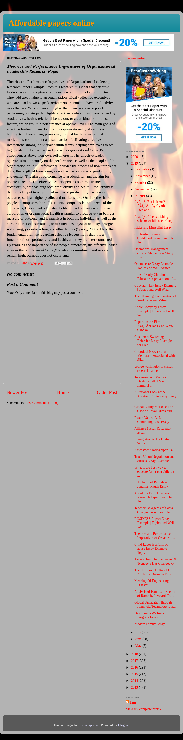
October (141, 183)
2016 (135, 667)
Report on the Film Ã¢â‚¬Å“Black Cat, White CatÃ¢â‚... (154, 326)
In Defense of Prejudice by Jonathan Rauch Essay (152, 484)
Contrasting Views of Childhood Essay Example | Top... (154, 238)
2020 (135, 157)
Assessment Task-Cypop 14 (153, 450)
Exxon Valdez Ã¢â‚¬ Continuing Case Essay (151, 420)
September (143, 189)
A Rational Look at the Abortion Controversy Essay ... (155, 396)
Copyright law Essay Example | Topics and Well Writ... (155, 288)
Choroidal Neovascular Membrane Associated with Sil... (154, 356)
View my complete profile (144, 709)
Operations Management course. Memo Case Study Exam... (153, 253)
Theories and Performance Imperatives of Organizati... (154, 536)
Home (63, 392)
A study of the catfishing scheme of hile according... (154, 219)
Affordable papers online (51, 23)
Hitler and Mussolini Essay (153, 227)
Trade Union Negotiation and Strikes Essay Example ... (154, 459)
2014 (135, 681)
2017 (135, 661)
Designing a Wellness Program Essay (149, 615)
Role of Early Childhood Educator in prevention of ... (155, 277)
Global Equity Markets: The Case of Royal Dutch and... (154, 409)
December (142, 169)
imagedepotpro (89, 725)
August (140, 196)
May (138, 646)
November (142, 176)
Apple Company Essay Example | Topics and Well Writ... (154, 311)
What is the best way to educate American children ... (154, 472)
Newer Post (18, 392)
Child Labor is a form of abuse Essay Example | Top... (151, 549)
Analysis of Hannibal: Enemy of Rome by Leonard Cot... (154, 594)
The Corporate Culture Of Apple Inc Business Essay (153, 572)
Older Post (107, 392)
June (138, 639)
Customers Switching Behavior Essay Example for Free (153, 341)
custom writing (136, 58)
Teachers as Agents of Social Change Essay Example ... (154, 510)
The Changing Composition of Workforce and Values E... (155, 298)
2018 (135, 654)
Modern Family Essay (149, 624)
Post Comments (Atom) (42, 403)
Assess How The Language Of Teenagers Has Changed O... (155, 561)
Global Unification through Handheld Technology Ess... (155, 604)
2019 (135, 163)
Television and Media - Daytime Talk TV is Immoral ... (150, 381)
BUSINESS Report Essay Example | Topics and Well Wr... (154, 523)
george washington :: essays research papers (153, 368)
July (138, 632)
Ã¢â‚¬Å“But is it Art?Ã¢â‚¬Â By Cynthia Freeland (150, 206)
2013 (135, 687)
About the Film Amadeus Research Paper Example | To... (153, 497)
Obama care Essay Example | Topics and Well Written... (154, 266)
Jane (133, 702)
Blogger (123, 725)
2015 (135, 674)
